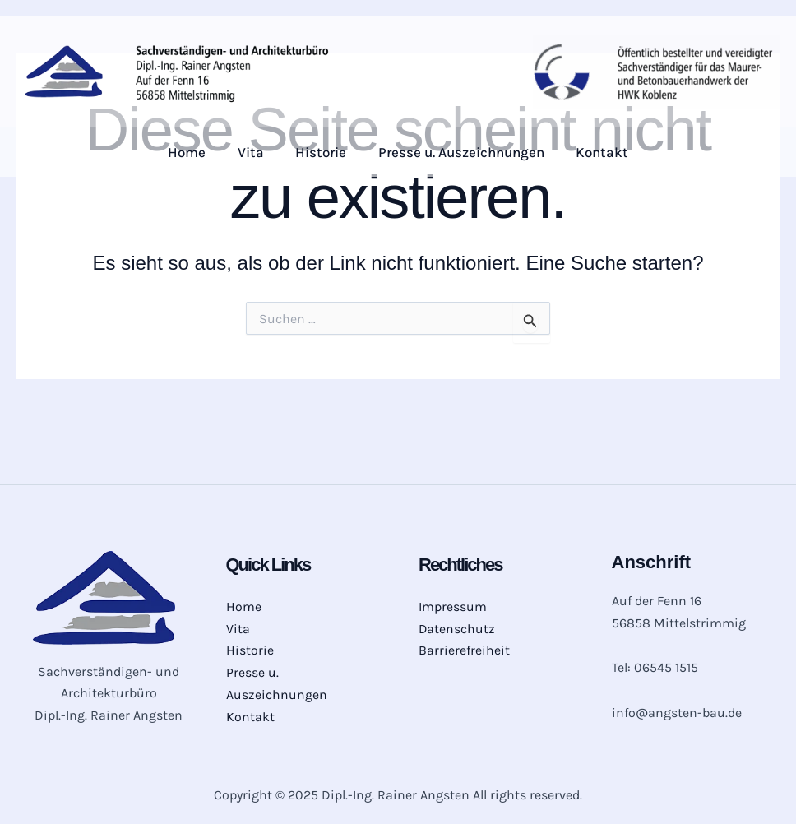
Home (194, 152)
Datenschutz (457, 628)
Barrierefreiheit (464, 650)
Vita (254, 152)
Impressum (453, 606)
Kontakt (594, 152)
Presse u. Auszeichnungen (457, 152)
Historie (320, 152)
